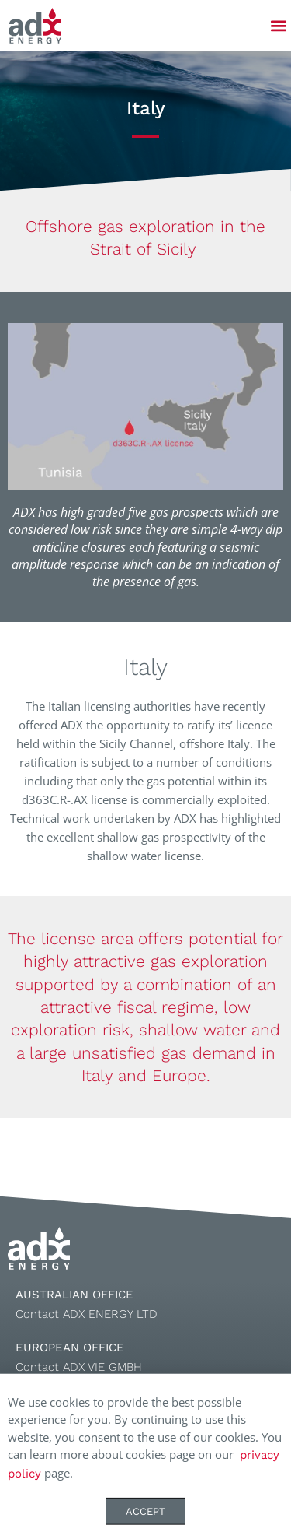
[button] (278, 26)
